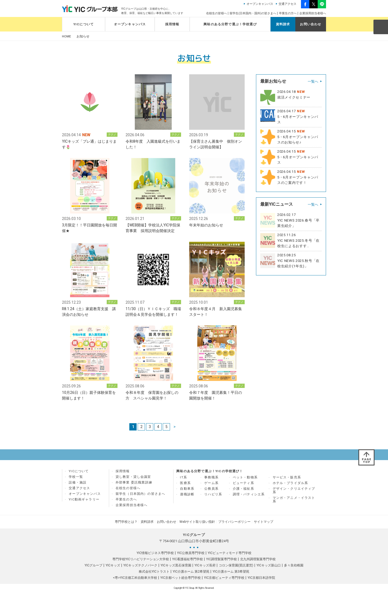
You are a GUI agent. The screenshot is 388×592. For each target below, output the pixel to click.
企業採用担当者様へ (312, 13)
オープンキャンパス (260, 4)
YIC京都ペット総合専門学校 (180, 578)
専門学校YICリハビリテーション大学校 (140, 559)
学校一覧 (76, 477)
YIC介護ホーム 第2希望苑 (191, 571)
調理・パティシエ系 (249, 494)
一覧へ (313, 81)
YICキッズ (113, 565)
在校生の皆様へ (216, 13)
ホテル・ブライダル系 (290, 483)
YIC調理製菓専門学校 (221, 559)
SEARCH (380, 27)
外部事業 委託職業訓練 (134, 482)
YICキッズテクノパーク (140, 565)
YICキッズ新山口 (269, 565)
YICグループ (93, 565)
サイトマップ (263, 522)
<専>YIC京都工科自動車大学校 (135, 578)
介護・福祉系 (243, 489)
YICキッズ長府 (205, 565)
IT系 (183, 477)
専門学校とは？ (126, 522)
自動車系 (187, 489)
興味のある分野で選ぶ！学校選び (230, 24)
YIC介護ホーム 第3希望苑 (231, 571)
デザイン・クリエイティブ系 (294, 490)
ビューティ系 (243, 483)
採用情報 (172, 24)
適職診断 (187, 494)
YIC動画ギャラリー (84, 499)
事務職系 (211, 477)
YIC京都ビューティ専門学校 (224, 578)
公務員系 (211, 489)
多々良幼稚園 (293, 565)
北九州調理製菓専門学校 (258, 559)
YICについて (83, 24)
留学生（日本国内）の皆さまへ (140, 494)
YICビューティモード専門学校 (229, 553)
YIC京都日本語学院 (261, 578)
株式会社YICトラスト (154, 571)
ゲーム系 (211, 483)
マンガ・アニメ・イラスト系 (294, 499)
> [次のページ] (175, 427)
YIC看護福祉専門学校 (187, 559)
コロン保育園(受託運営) (236, 565)
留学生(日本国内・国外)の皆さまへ (253, 13)
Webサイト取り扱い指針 (197, 522)
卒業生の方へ (288, 13)
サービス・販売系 (287, 477)
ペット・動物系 (245, 477)
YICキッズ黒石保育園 (176, 565)
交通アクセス (287, 4)
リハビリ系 (213, 494)
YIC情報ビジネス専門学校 (155, 553)
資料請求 (283, 24)
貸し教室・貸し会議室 (133, 477)
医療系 (185, 483)
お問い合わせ (310, 24)
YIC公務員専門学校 (191, 553)
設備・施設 (77, 482)
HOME (66, 36)
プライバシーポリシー (234, 522)
